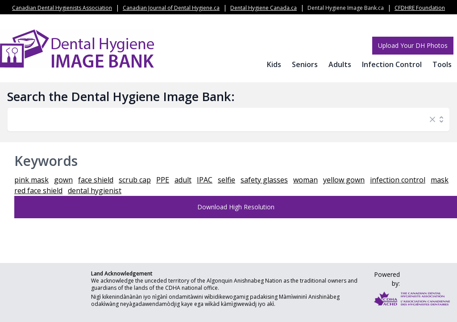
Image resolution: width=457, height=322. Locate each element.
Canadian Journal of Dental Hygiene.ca (171, 8)
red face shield (38, 190)
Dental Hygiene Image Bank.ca (345, 8)
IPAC (204, 180)
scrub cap (135, 180)
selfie (226, 180)
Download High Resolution (235, 207)
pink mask (31, 180)
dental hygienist (94, 190)
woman (305, 180)
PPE (162, 180)
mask (440, 180)
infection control (397, 180)
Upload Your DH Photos (413, 45)
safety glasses (264, 180)
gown (63, 180)
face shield (95, 180)
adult (182, 180)
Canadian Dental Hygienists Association (62, 8)
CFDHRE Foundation (420, 8)
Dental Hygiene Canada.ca (263, 8)
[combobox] (219, 119)
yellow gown (344, 180)
